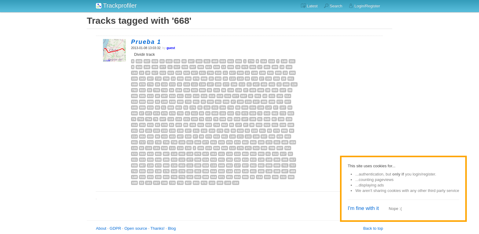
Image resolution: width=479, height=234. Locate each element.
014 (275, 153)
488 (292, 171)
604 (172, 96)
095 (230, 67)
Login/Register (364, 5)
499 (274, 67)
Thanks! (157, 228)
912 (194, 113)
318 (271, 61)
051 (290, 78)
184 (134, 72)
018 (237, 119)
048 (222, 119)
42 (250, 96)
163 (212, 182)
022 (267, 124)
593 (142, 153)
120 (229, 153)
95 (201, 113)
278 (181, 171)
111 (172, 148)
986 (245, 177)
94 (291, 130)
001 (134, 142)
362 (229, 159)
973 (158, 165)
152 (189, 177)
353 (142, 124)
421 (221, 153)
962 (224, 124)
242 (204, 130)
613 (150, 96)
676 (172, 113)
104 (230, 90)
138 (158, 171)
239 (194, 119)
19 (141, 72)
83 (157, 124)
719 (158, 78)
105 (181, 142)
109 (256, 136)
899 (142, 107)
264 (178, 90)
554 (287, 148)
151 (292, 61)
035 (176, 61)
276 (192, 107)
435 (192, 124)
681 (224, 136)
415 (164, 136)
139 (202, 84)
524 (205, 159)
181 (156, 148)
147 (268, 107)
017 (283, 153)
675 (164, 113)
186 (281, 119)
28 (283, 78)
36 (223, 90)
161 (148, 182)
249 (164, 101)
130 (174, 165)
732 (158, 142)
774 (251, 61)
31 (249, 84)
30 (179, 84)
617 (154, 72)
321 (206, 61)
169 (254, 72)
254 (212, 130)
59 (233, 130)
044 (158, 159)
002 (259, 124)
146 (268, 171)
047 (162, 119)
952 (229, 165)
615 (204, 96)
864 (197, 142)
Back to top (373, 228)
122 (181, 159)
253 (150, 177)
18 (282, 67)
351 (197, 171)
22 (247, 72)
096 (226, 101)
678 (142, 84)
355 (276, 78)
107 (282, 90)
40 (157, 96)
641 (200, 124)
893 (196, 182)
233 (164, 130)
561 (262, 130)
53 (141, 182)
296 (234, 84)
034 (252, 107)
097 (156, 182)
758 (166, 78)
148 (134, 177)
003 (267, 177)
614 (196, 96)
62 (141, 148)
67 (141, 113)
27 (261, 78)
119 (170, 119)
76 (201, 119)
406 (261, 171)
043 (267, 113)
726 (172, 182)
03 (162, 61)
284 (186, 90)
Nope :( (395, 208)
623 (170, 72)
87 (245, 124)
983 (287, 136)
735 (166, 142)
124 (238, 90)
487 (284, 171)
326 (206, 107)
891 (213, 142)
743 (164, 90)
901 (221, 159)
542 (213, 159)
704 (216, 124)
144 (229, 171)
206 (200, 148)
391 (276, 142)
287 (164, 96)
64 (208, 113)
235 (172, 130)
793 (180, 182)
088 (285, 84)
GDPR (115, 228)
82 (274, 119)
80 (230, 119)
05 (184, 61)
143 (240, 78)
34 (171, 90)
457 (180, 136)
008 (210, 101)
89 (141, 130)
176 (166, 171)
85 (186, 124)
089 (134, 84)
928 (252, 113)
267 (191, 61)
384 (222, 107)
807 (279, 148)
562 (253, 165)
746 (174, 177)
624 (227, 96)
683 (208, 124)
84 (171, 124)
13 (223, 67)
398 (276, 171)
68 (247, 78)
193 (227, 182)
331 (271, 96)
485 (263, 101)
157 (238, 124)
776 (150, 84)
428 (252, 90)
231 (148, 130)
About (101, 228)
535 (184, 67)
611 (180, 96)
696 (268, 165)
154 (259, 177)
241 (196, 130)
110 (148, 148)
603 (166, 177)
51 (163, 107)
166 (289, 67)
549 (267, 119)
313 (242, 84)
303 (198, 61)
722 (150, 142)
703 (180, 113)
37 (245, 90)
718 (254, 78)
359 (154, 67)
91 (227, 130)
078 (164, 124)
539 (188, 136)
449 (134, 182)
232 (156, 130)
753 (140, 119)
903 (178, 107)
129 (150, 165)
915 (150, 124)
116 (174, 153)
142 (174, 171)
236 (180, 130)
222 (237, 153)
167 (244, 119)
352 (279, 96)
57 (275, 107)
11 (170, 67)
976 (229, 142)
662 (197, 177)
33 (149, 90)
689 (150, 101)
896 (271, 136)
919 (150, 107)
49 (147, 72)
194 (235, 182)
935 (134, 165)
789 (271, 148)
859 (238, 61)
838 (150, 171)
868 (170, 107)
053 (181, 165)
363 (213, 153)
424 (292, 142)
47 (233, 101)
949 (221, 165)
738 (174, 142)
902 (253, 153)
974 (204, 182)
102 (248, 136)
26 (225, 78)
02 (290, 153)
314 (134, 124)
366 (284, 159)
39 (290, 90)
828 (205, 165)
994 (166, 165)
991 (196, 101)
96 (157, 136)
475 (276, 130)
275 (220, 130)
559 (263, 148)
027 (146, 61)
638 (237, 171)
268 (261, 142)
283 (189, 171)
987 (142, 165)
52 (186, 107)
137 (237, 165)
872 (244, 113)
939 (279, 136)
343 (142, 78)
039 (282, 124)
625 (178, 72)
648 (172, 101)
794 (210, 72)
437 (256, 84)
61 (187, 113)
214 (134, 136)
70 (238, 113)
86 (231, 124)
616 (212, 96)
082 (274, 113)
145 (245, 171)
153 (178, 119)
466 (260, 90)
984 (237, 177)
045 (134, 107)
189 (262, 72)
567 (192, 67)
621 (208, 67)
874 (237, 142)
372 (172, 84)
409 (284, 142)
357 (150, 78)
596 (188, 78)
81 (259, 119)
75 (155, 119)
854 (245, 153)
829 (216, 148)
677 (235, 96)
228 (254, 130)
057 (205, 153)
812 (142, 90)
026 (150, 159)
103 (186, 84)
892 (245, 142)
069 (274, 90)
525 (194, 90)
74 (133, 119)
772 (282, 113)
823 (290, 113)
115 (134, 148)
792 (134, 90)
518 (164, 148)
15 (238, 67)
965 (253, 142)
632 (230, 113)
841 (230, 61)
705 (156, 90)
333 (174, 159)
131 (189, 165)
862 (221, 171)
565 (278, 72)
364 (276, 159)
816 (218, 72)
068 (291, 177)
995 (284, 130)
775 (181, 177)
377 (162, 67)
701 (284, 165)
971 (221, 177)
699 (276, 165)
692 (261, 165)
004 (244, 107)
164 (263, 61)
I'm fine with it (363, 208)
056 (134, 96)
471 (248, 148)
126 (293, 84)
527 (232, 72)
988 (205, 177)
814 (245, 159)
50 (157, 107)
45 (203, 101)
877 (205, 142)
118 (189, 153)
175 (240, 148)
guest (170, 48)
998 (204, 78)
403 (178, 124)
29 (157, 84)
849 (224, 148)
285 (197, 165)
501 (189, 142)
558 (180, 78)
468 (214, 61)
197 (282, 107)
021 (134, 159)
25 (211, 78)
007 (287, 101)
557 (245, 165)
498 (271, 101)
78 (216, 119)
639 (216, 67)
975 (197, 153)
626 (186, 72)
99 (252, 177)
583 (218, 78)
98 (201, 136)
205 (218, 84)
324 (139, 67)
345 (268, 159)
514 (287, 96)
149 (284, 61)
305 (292, 72)
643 (150, 153)
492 (271, 84)
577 (279, 101)
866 (202, 90)
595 (142, 96)
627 (194, 72)
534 (134, 101)
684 (252, 67)
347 (256, 101)
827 (188, 182)
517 (176, 67)
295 (166, 159)
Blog (172, 228)
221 (186, 119)
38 (267, 90)
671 (148, 113)
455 (263, 84)
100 (232, 136)
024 (142, 159)
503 (222, 61)
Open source (135, 228)
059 (150, 136)
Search (333, 5)
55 (200, 107)
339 (134, 78)
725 (188, 101)
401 (253, 171)
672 (244, 67)
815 (253, 159)
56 (238, 107)
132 (188, 148)
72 (259, 113)
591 (257, 96)
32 (279, 84)
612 (188, 96)
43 (265, 96)
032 (283, 177)
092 (181, 153)
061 (218, 101)
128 (261, 159)
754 (148, 119)
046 (290, 124)
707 (292, 165)
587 (166, 153)
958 (214, 113)
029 (154, 61)
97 (195, 136)
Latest (309, 5)
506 (197, 159)
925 (221, 142)
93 (269, 130)
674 (156, 113)
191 (222, 113)
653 (216, 136)
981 (229, 177)
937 (263, 136)
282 (237, 159)
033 (168, 61)
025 (139, 61)
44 (157, 101)
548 (240, 72)
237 (188, 130)
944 (213, 177)
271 (240, 136)
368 (220, 182)
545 (270, 72)
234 (248, 101)
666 (134, 113)
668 (180, 101)
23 (285, 72)
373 (268, 142)
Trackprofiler (116, 5)
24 (173, 78)
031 (274, 124)
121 (194, 84)
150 (158, 177)
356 (205, 171)
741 (134, 171)
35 (209, 90)
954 (142, 136)
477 (189, 159)
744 (230, 107)
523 (256, 148)
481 (267, 67)
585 (200, 67)
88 (252, 124)
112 (232, 148)
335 (268, 78)
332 (214, 107)
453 (172, 136)
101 (216, 90)
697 (243, 96)
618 (220, 96)
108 (260, 107)
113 (208, 119)
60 (290, 107)
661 (158, 153)
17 (259, 67)
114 (180, 148)
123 (232, 78)
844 (213, 171)
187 (210, 84)
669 (142, 101)
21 (225, 72)
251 (134, 130)
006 (275, 177)
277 (226, 84)
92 (247, 130)
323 (164, 84)
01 (268, 153)
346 (164, 182)
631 (202, 72)
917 (292, 159)
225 (289, 119)
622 (162, 72)
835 (142, 171)
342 (146, 67)
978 (196, 78)
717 (142, 142)
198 (240, 101)
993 (261, 153)
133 (213, 165)
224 (208, 148)
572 (134, 153)
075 (208, 136)
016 (142, 177)
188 (252, 119)
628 (240, 130)
